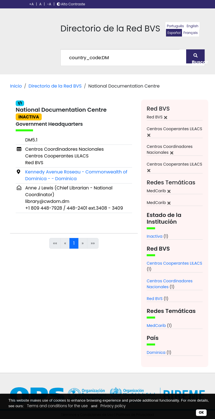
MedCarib (156, 325)
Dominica (156, 352)
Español (174, 32)
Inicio (16, 86)
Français (190, 32)
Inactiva (154, 236)
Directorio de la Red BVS (55, 86)
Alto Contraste (71, 4)
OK (201, 412)
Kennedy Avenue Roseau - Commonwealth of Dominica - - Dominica (76, 175)
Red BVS (155, 298)
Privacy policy (113, 406)
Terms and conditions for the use (57, 406)
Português (175, 26)
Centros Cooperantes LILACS (174, 263)
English (192, 26)
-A (49, 4)
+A (31, 4)
